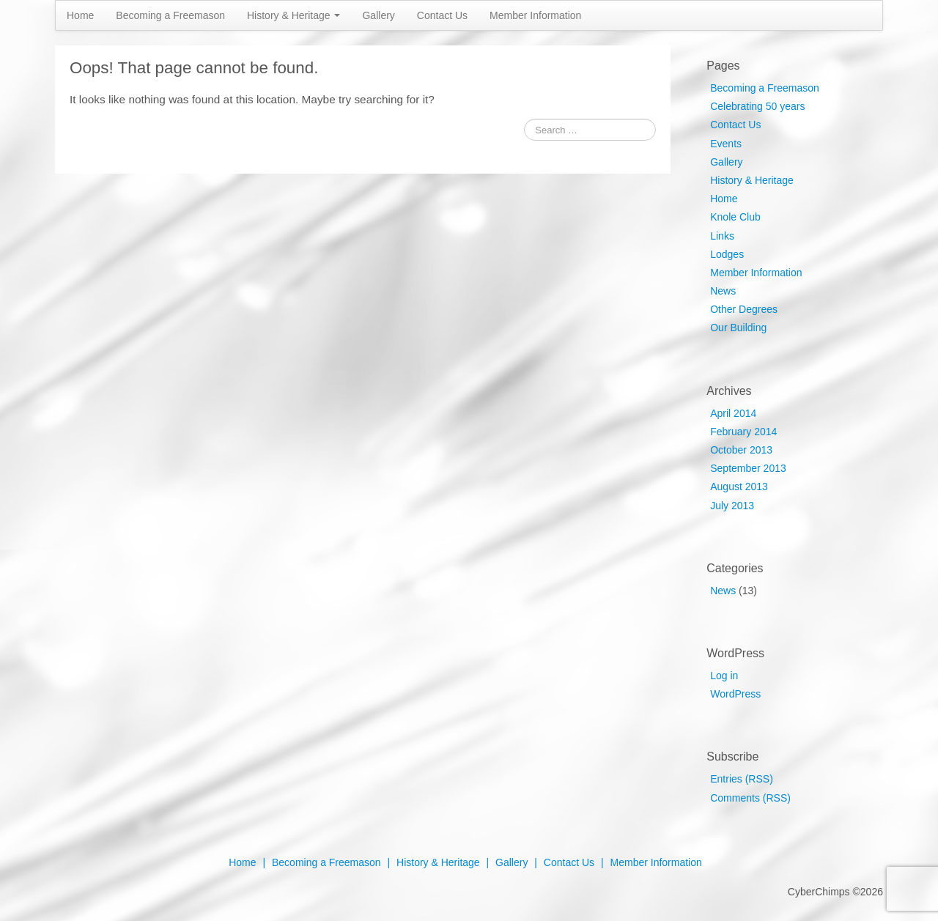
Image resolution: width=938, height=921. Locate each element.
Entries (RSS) (741, 779)
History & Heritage (293, 15)
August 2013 (739, 486)
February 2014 (743, 431)
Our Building (738, 327)
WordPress (735, 694)
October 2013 (741, 450)
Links (722, 236)
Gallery (378, 15)
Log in (724, 675)
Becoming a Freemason (170, 15)
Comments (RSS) (750, 798)
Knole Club (735, 217)
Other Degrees (744, 309)
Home (80, 15)
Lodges (727, 254)
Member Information (535, 15)
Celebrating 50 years (757, 106)
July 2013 (732, 505)
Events (726, 143)
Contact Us (442, 15)
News (723, 291)
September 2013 (748, 468)
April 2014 (733, 413)
